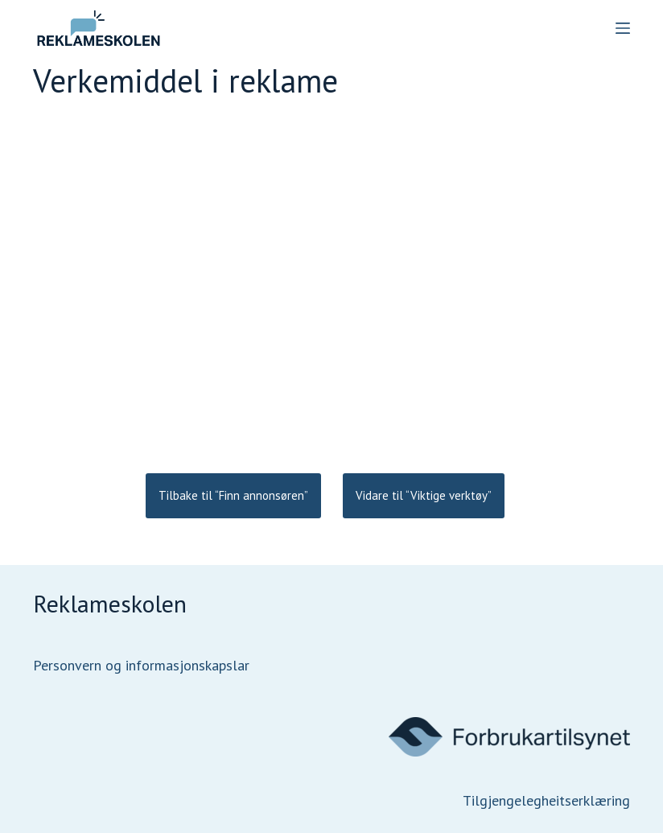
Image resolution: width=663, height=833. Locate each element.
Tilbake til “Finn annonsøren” (233, 495)
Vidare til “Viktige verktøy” (424, 495)
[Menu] (623, 28)
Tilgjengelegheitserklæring (546, 800)
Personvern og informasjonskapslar (141, 665)
